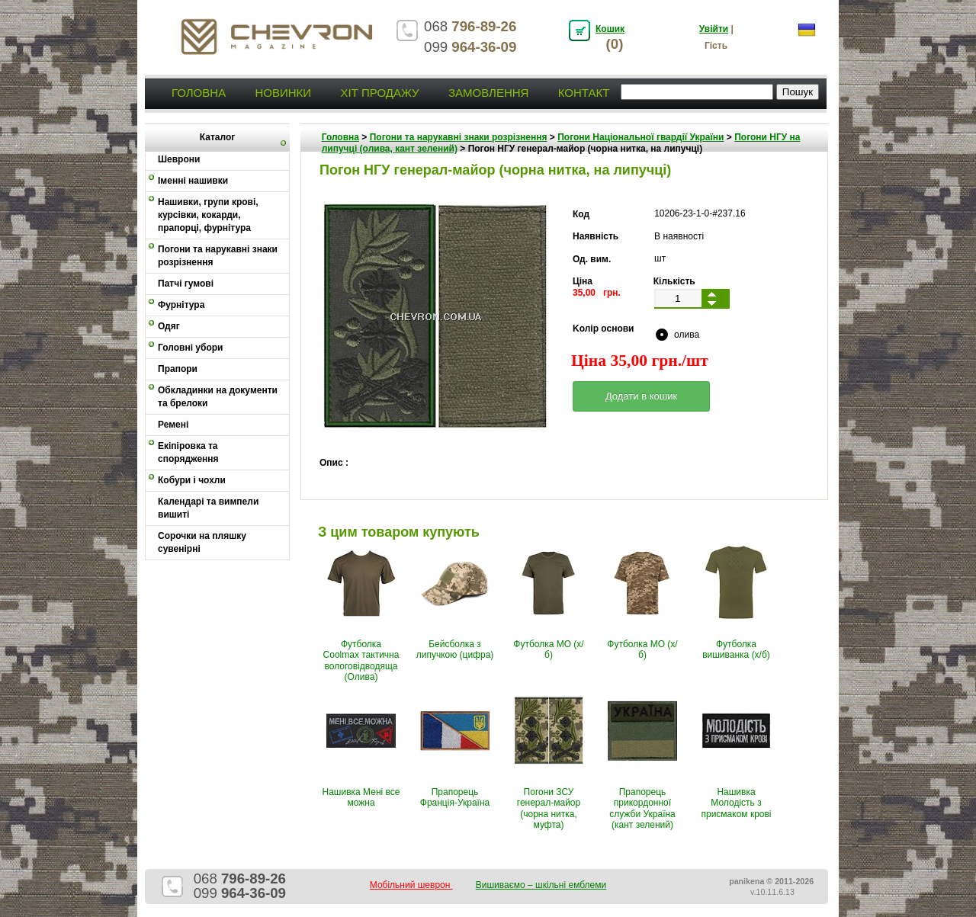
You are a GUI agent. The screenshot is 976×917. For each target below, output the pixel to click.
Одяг (169, 326)
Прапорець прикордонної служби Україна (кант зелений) (642, 808)
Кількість (674, 281)
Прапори (177, 369)
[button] (641, 396)
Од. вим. (592, 259)
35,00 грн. (597, 292)
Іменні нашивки (193, 180)
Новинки (283, 92)
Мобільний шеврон (411, 885)
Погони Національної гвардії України (640, 137)
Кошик (610, 29)
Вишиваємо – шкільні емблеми (541, 885)
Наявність (595, 236)
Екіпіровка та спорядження (188, 452)
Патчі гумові (186, 283)
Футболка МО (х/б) (548, 649)
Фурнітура (181, 305)
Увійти (713, 29)
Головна (199, 92)
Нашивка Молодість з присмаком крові (736, 803)
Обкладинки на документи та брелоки (218, 397)
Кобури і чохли (192, 480)
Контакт (584, 92)
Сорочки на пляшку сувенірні (202, 542)
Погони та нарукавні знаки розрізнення (218, 256)
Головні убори (190, 347)
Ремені (173, 424)
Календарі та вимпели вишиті (208, 508)
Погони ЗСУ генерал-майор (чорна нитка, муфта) (548, 808)
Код (581, 214)
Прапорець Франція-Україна (455, 797)
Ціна (582, 281)
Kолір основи (603, 328)
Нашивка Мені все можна (361, 797)
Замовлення (488, 92)
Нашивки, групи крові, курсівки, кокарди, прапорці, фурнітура (208, 215)
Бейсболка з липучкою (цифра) (455, 649)
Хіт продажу (379, 92)
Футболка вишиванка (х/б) (736, 649)
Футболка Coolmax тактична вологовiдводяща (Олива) (361, 660)
